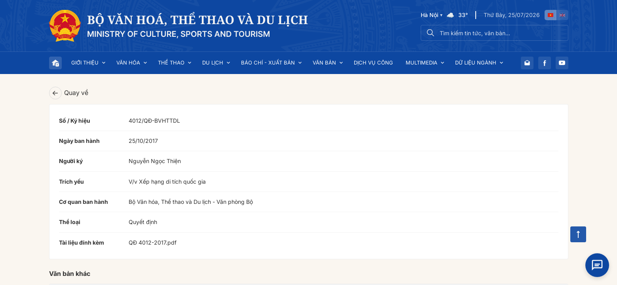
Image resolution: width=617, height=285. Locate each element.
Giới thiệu (85, 62)
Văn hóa (128, 62)
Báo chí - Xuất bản (268, 62)
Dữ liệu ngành (475, 62)
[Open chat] (597, 261)
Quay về (68, 93)
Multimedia (421, 62)
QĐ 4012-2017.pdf (153, 242)
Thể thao (171, 62)
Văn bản (324, 62)
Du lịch (212, 62)
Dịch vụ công (373, 62)
